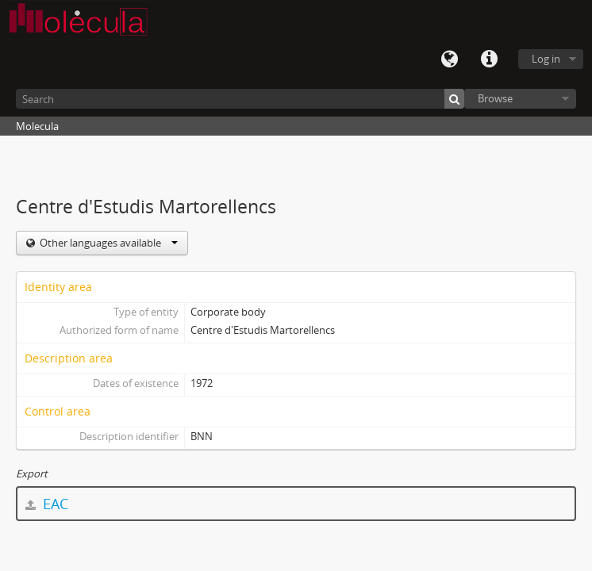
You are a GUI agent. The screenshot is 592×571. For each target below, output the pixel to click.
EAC (46, 503)
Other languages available (107, 243)
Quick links (489, 59)
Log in (546, 59)
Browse (495, 98)
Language (449, 59)
